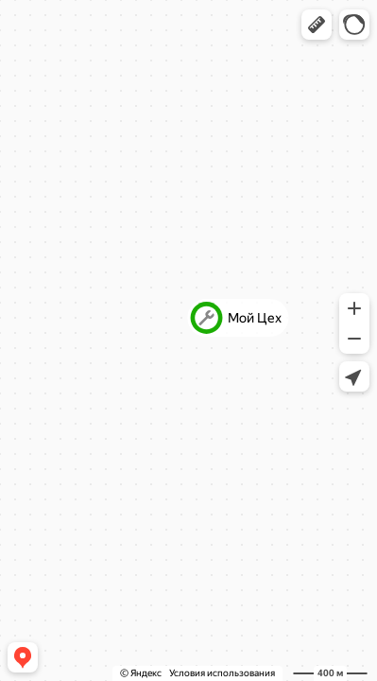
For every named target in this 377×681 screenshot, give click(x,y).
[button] (316, 24)
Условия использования (222, 673)
